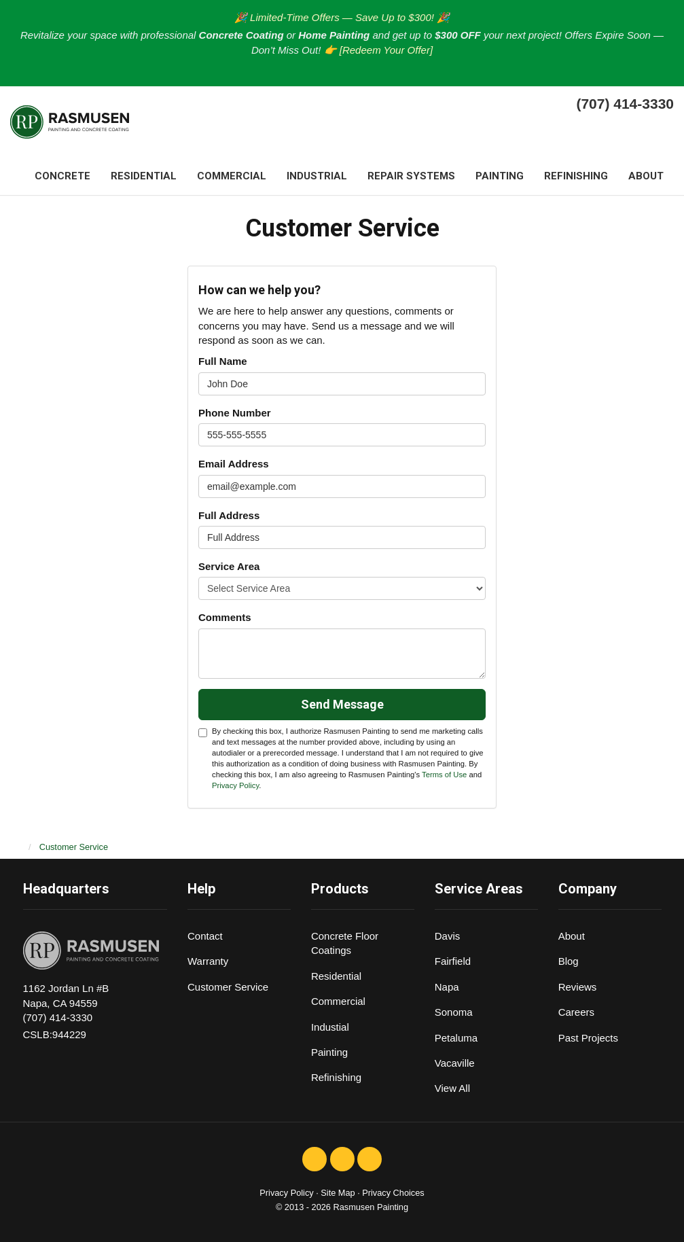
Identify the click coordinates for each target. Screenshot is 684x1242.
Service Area (228, 566)
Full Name (222, 361)
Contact (205, 936)
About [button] (646, 176)
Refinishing (336, 1077)
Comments (224, 617)
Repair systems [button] (411, 176)
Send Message (342, 704)
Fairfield (453, 961)
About (571, 936)
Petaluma (456, 1038)
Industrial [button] (317, 176)
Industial (330, 1027)
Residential (336, 976)
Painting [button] (499, 176)
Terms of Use (444, 774)
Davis (448, 936)
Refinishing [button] (576, 176)
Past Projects (588, 1038)
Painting (329, 1052)
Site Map (338, 1193)
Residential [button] (144, 176)
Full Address (228, 515)
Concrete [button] (62, 176)
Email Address (233, 463)
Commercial (338, 1001)
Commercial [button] (231, 176)
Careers (576, 1012)
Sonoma (454, 1012)
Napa (447, 987)
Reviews (577, 987)
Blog (568, 961)
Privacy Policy (235, 785)
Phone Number (234, 413)
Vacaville (455, 1063)
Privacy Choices (393, 1193)
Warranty (207, 961)
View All (452, 1088)
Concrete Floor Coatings (344, 943)
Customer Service (227, 987)
